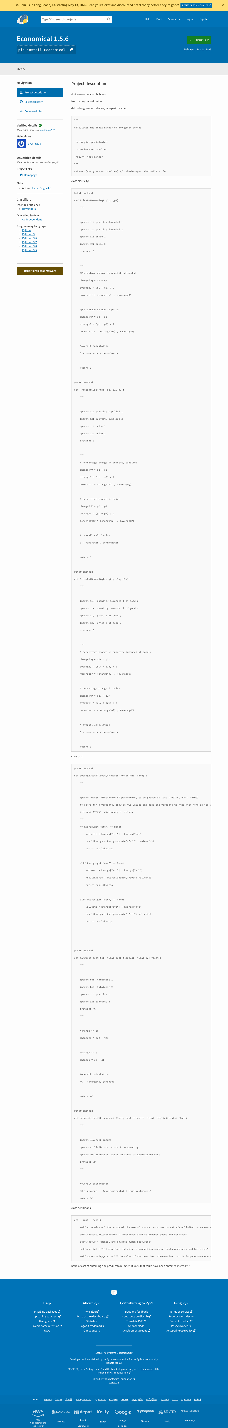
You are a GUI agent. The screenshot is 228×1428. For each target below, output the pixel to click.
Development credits (134, 1331)
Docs (159, 19)
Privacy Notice (179, 1326)
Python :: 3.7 (29, 242)
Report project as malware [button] (40, 271)
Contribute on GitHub (135, 1316)
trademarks (147, 1369)
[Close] (223, 5)
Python (26, 230)
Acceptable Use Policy (179, 1331)
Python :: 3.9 (29, 250)
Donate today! (114, 1363)
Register (204, 19)
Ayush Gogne (40, 188)
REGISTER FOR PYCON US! (195, 5)
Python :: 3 (28, 234)
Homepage (28, 175)
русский (165, 1399)
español (48, 1399)
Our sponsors (91, 1331)
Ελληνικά (113, 1399)
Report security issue (181, 1316)
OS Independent (32, 220)
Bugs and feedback (136, 1312)
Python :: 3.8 (29, 246)
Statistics (91, 1321)
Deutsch (124, 1399)
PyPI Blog (90, 1312)
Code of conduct (179, 1321)
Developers (29, 209)
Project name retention (45, 1326)
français (58, 1399)
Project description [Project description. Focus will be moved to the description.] (33, 93)
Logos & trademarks (92, 1326)
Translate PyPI (134, 1321)
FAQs (47, 1331)
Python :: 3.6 (29, 238)
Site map (114, 1382)
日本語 (68, 1399)
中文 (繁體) (151, 1399)
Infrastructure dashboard (90, 1316)
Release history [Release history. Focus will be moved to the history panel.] (31, 102)
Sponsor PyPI (136, 1326)
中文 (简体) (137, 1399)
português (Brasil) (84, 1399)
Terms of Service (179, 1312)
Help (147, 19)
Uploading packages (45, 1316)
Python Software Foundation (112, 1373)
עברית (175, 1399)
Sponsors (174, 19)
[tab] (40, 92)
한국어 (197, 1399)
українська (100, 1399)
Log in (189, 19)
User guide (45, 1321)
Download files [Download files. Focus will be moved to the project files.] (31, 111)
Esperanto (186, 1399)
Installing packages (45, 1312)
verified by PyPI (47, 130)
